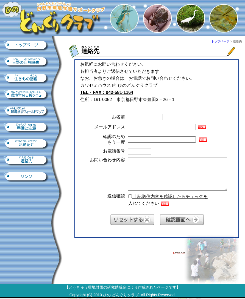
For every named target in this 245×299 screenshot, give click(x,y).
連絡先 (26, 160)
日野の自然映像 (26, 61)
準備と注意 (26, 127)
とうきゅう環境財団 (86, 287)
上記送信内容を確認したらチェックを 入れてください (168, 200)
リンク (26, 176)
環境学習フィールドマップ (26, 111)
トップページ (26, 45)
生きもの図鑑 (26, 78)
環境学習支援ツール (26, 94)
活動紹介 (26, 144)
